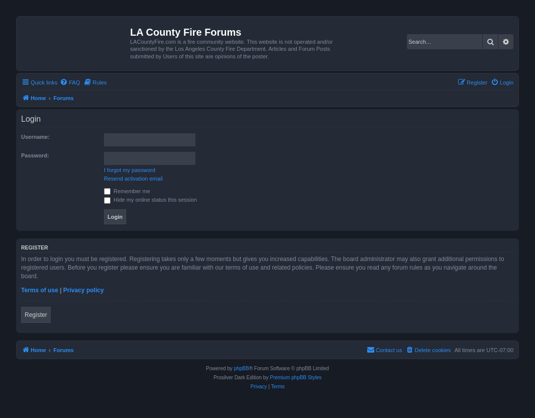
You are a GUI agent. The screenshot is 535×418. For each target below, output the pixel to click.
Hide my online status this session (150, 200)
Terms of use (39, 290)
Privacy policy (83, 290)
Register (36, 314)
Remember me (127, 191)
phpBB (241, 368)
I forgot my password (129, 170)
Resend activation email (133, 179)
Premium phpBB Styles (296, 377)
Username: (35, 137)
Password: (35, 155)
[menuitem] (70, 82)
